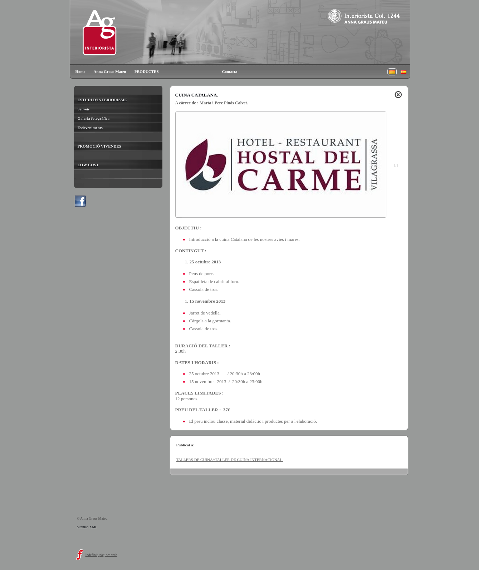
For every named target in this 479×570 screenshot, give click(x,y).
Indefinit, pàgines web (101, 555)
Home (80, 71)
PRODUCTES (147, 71)
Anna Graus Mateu (110, 71)
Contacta (230, 71)
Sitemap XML (87, 527)
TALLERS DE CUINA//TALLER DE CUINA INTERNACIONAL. (230, 459)
